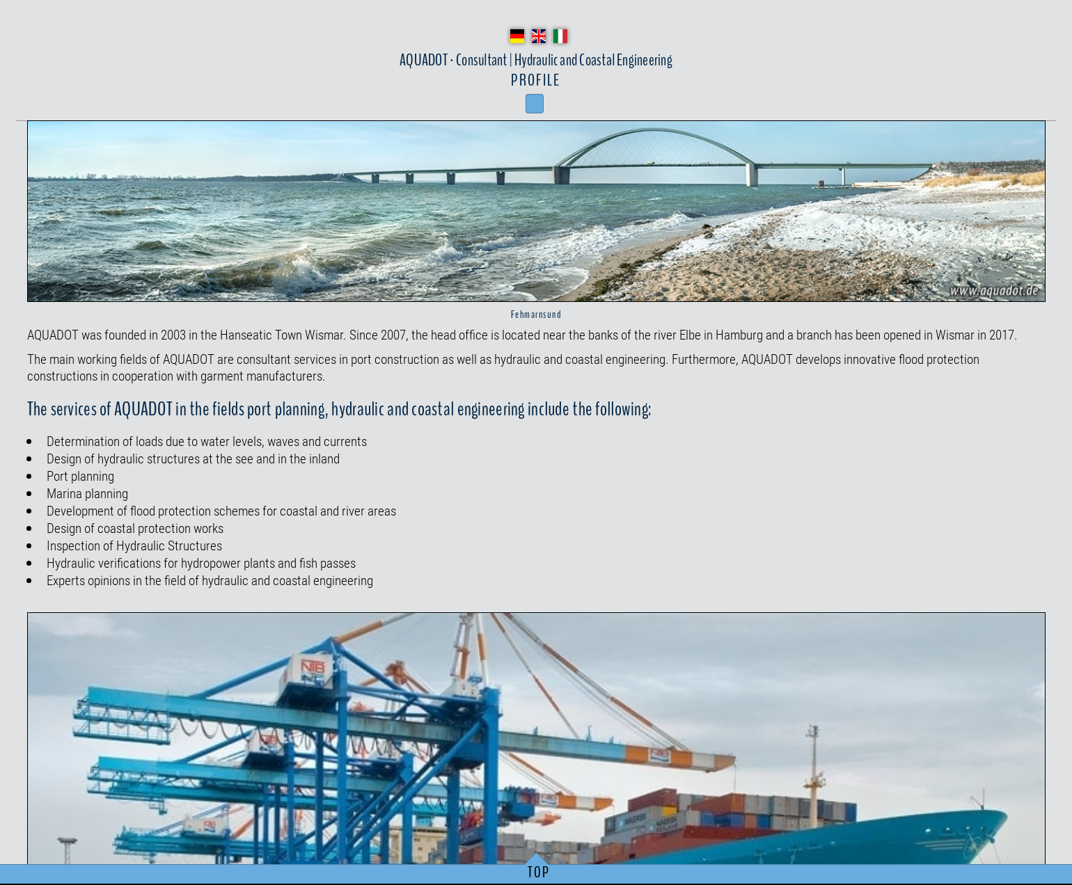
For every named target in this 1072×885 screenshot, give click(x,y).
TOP (539, 872)
